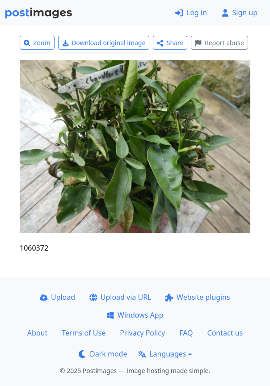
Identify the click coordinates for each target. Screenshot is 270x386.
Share (170, 42)
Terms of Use (83, 333)
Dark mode (103, 354)
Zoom (37, 42)
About (37, 333)
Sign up (239, 12)
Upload (57, 297)
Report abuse (219, 42)
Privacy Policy (142, 333)
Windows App (134, 315)
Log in (191, 12)
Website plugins (197, 297)
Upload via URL (120, 297)
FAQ (186, 333)
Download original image (104, 42)
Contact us (225, 333)
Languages (162, 354)
